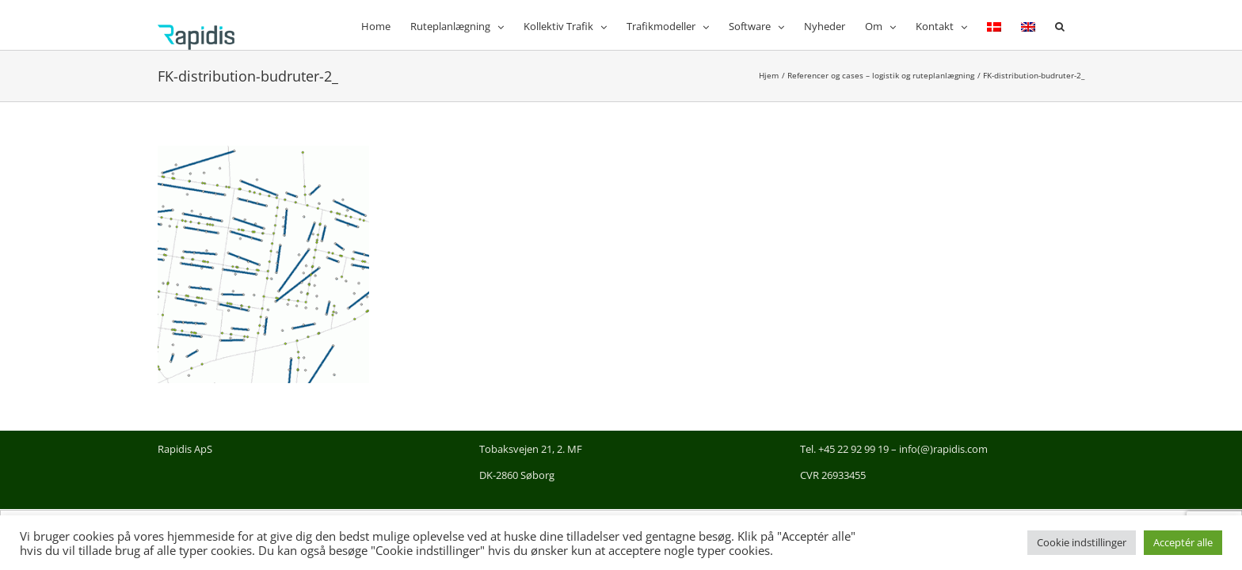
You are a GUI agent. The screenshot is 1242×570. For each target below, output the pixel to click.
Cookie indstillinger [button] (1081, 542)
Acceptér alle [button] (1183, 542)
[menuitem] (998, 25)
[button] (1079, 25)
